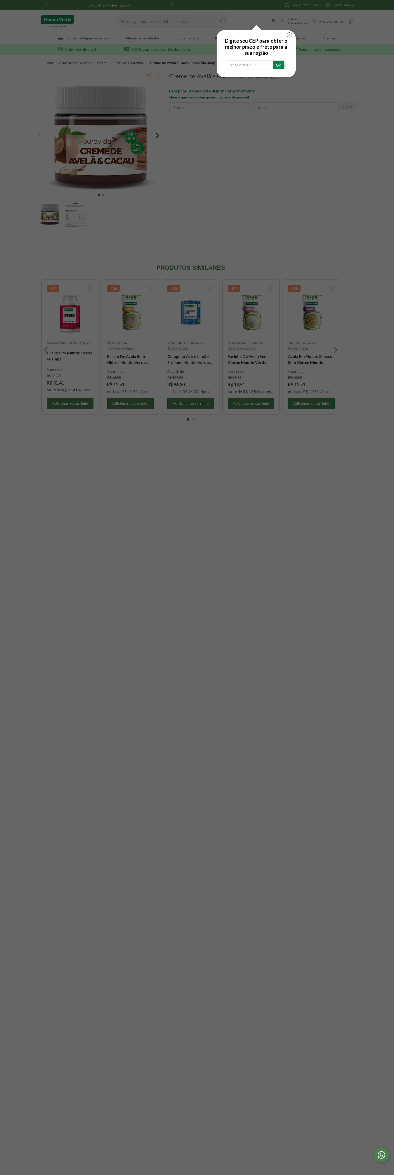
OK (278, 65)
